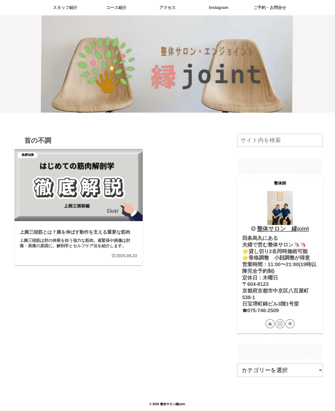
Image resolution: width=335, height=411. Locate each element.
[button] (317, 140)
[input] (280, 140)
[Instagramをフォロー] (280, 323)
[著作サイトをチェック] (270, 323)
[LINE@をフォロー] (290, 323)
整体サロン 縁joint (283, 228)
